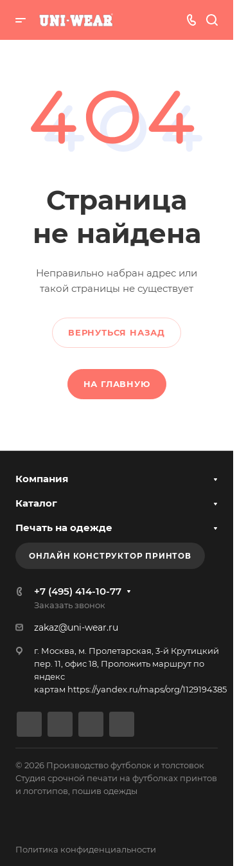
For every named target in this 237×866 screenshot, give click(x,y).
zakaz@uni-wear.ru (76, 627)
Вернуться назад (116, 332)
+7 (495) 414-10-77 (77, 591)
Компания (41, 479)
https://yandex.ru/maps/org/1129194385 (147, 689)
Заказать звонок (69, 605)
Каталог (36, 503)
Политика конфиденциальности (85, 849)
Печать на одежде (63, 527)
